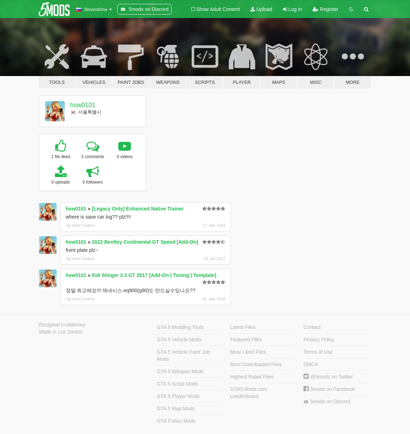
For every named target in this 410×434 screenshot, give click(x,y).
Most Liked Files (248, 352)
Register (325, 9)
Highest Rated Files (251, 377)
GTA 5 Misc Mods (176, 421)
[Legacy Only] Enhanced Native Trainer (138, 209)
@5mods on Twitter (328, 377)
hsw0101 (83, 105)
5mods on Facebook (329, 389)
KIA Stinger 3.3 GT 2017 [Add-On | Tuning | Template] (154, 275)
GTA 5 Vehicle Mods (179, 339)
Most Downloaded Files (256, 364)
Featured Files (246, 339)
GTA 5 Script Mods (177, 384)
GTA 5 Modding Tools (180, 327)
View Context (80, 225)
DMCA (310, 364)
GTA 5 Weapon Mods (180, 371)
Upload (261, 9)
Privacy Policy (318, 339)
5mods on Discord (326, 402)
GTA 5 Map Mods (176, 408)
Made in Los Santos (61, 332)
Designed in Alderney (62, 325)
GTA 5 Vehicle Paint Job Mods (183, 355)
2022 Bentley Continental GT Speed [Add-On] (145, 242)
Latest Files (243, 327)
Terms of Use (317, 352)
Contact (311, 327)
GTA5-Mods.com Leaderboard (248, 392)
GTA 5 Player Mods (178, 396)
